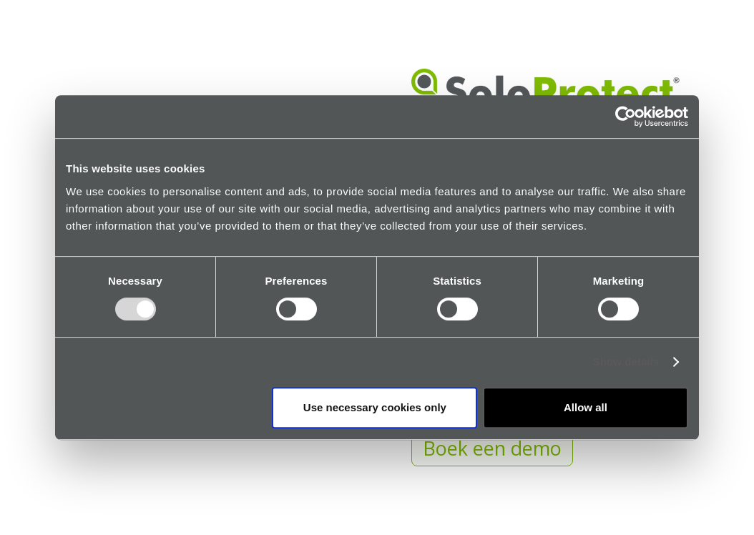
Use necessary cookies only (374, 407)
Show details (626, 362)
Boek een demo (492, 448)
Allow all (585, 407)
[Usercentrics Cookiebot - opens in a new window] (625, 116)
